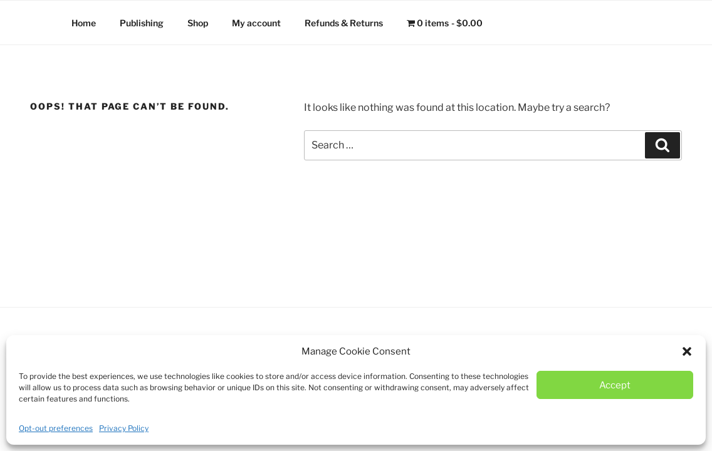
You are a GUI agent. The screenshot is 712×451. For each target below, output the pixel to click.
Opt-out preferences (56, 428)
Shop (197, 23)
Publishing (142, 23)
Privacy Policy (124, 428)
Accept (615, 385)
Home (83, 23)
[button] (687, 351)
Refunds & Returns (344, 23)
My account (256, 23)
